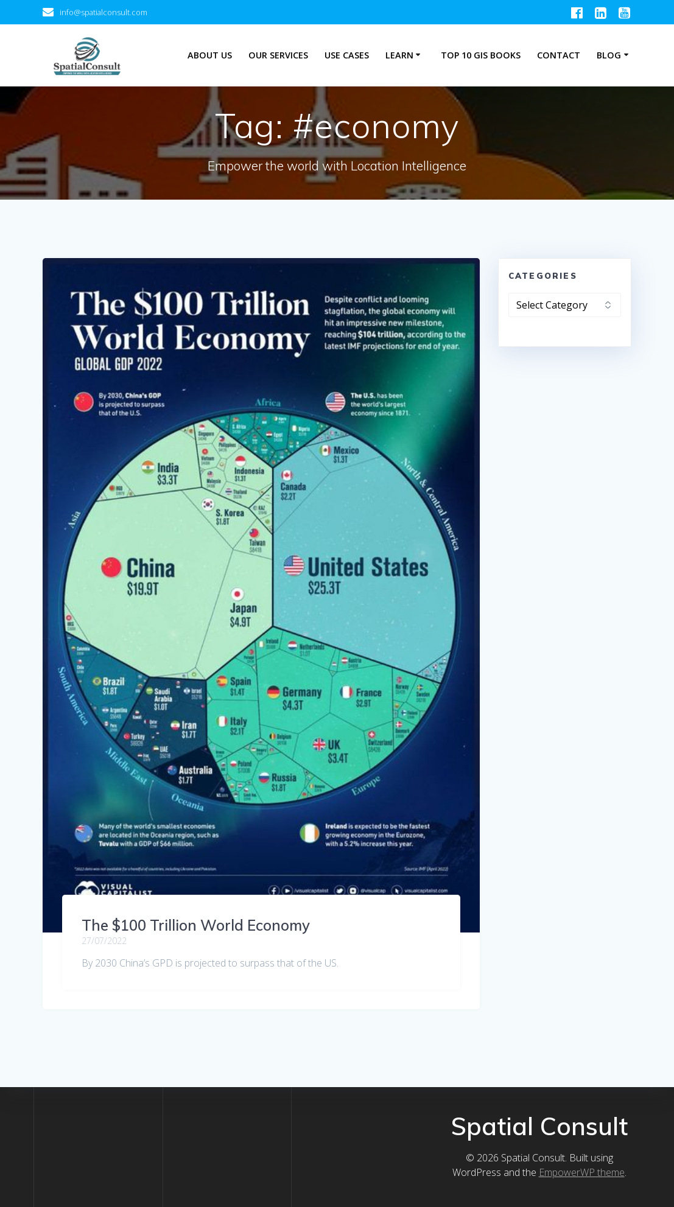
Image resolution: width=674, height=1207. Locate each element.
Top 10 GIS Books (481, 55)
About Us (210, 55)
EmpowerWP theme (582, 1172)
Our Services (278, 55)
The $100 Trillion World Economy (196, 925)
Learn (399, 55)
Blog (609, 55)
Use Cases (347, 55)
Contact (558, 55)
